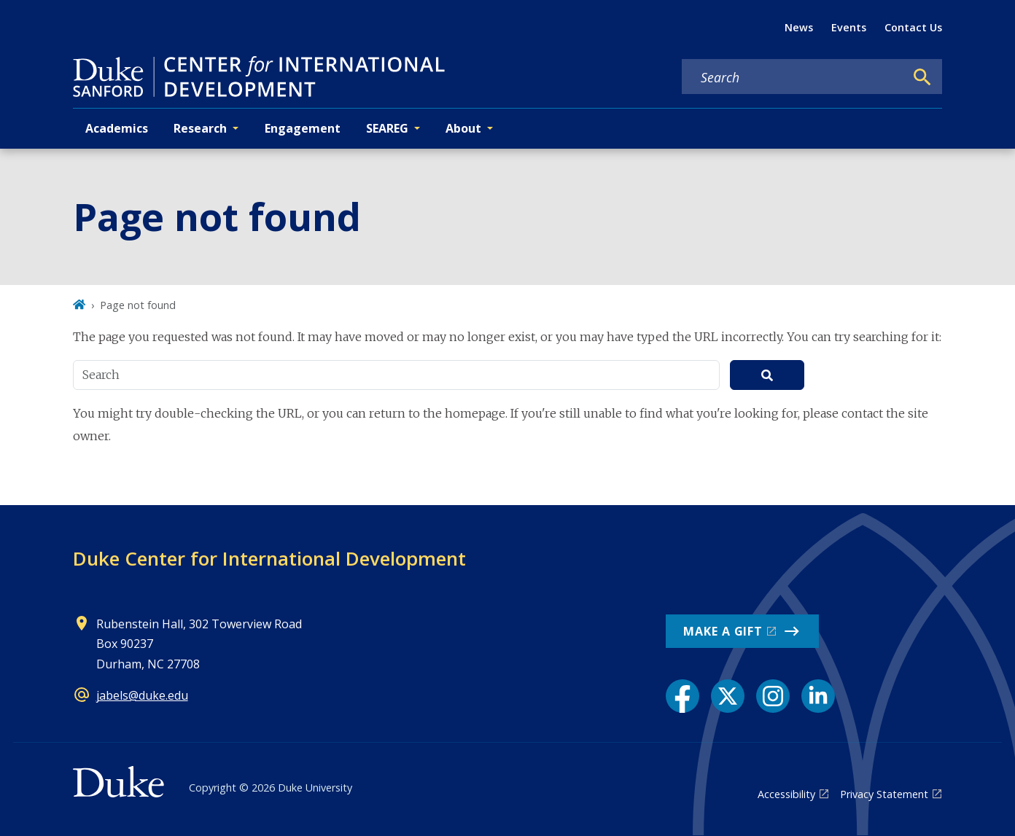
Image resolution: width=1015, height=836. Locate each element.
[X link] (727, 696)
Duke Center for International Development (269, 558)
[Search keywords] (793, 77)
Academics (116, 128)
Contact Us (913, 27)
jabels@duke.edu (142, 695)
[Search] (922, 77)
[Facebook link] (682, 696)
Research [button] (200, 128)
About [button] (463, 128)
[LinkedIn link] (818, 696)
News (799, 27)
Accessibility (786, 794)
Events (848, 27)
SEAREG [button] (387, 128)
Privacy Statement (884, 794)
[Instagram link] (773, 696)
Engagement (303, 128)
